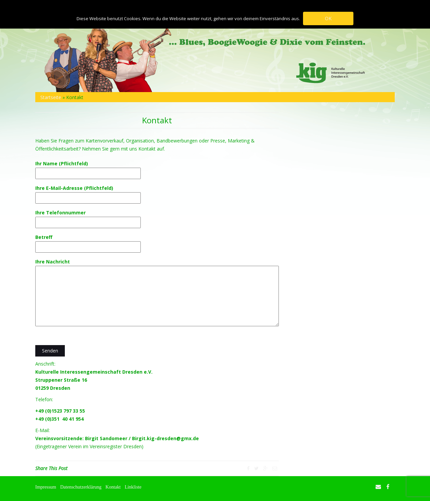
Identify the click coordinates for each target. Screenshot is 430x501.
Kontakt (113, 487)
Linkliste (133, 487)
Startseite (50, 97)
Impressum (45, 487)
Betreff (88, 242)
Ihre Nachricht (157, 293)
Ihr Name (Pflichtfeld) (88, 168)
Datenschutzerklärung (80, 487)
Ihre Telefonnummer (88, 217)
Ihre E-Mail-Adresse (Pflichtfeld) (88, 193)
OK (328, 18)
